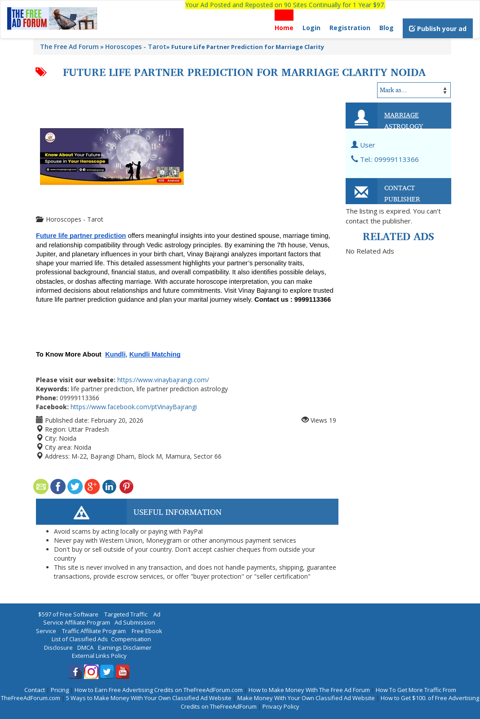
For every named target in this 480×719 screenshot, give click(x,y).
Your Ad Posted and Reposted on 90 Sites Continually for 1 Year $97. (285, 4)
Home (284, 27)
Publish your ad (438, 28)
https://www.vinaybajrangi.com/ (163, 379)
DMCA (85, 647)
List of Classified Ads (80, 639)
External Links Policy (99, 656)
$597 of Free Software (68, 614)
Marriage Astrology (403, 120)
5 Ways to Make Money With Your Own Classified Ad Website (148, 698)
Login (311, 27)
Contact (34, 690)
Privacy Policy (280, 706)
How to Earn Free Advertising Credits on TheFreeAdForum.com (159, 690)
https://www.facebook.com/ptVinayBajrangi (134, 406)
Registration (349, 27)
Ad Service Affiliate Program (101, 618)
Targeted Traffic (125, 614)
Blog (386, 27)
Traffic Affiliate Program (94, 631)
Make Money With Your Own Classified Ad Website (306, 698)
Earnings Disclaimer (124, 647)
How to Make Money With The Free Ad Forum (309, 690)
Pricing (60, 690)
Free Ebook (147, 631)
